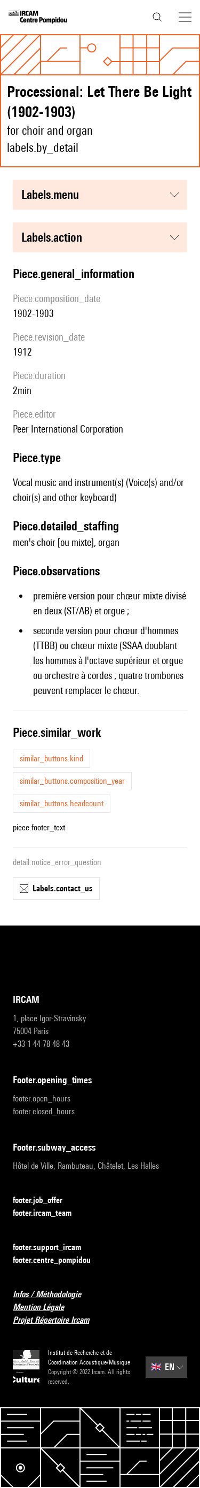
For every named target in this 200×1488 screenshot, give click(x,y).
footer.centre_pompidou (58, 1260)
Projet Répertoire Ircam (57, 1320)
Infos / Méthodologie (53, 1294)
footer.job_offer (44, 1200)
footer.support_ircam (53, 1247)
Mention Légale (45, 1307)
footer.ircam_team (48, 1213)
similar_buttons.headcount (61, 803)
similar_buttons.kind (51, 758)
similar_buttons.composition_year (72, 781)
